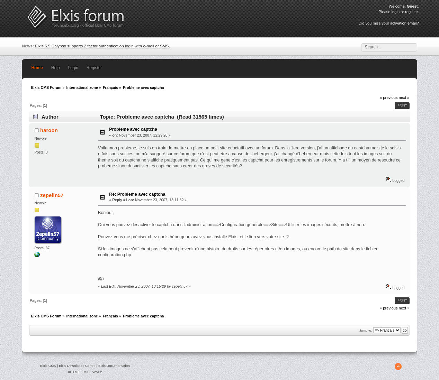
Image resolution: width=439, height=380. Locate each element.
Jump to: (365, 330)
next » (404, 97)
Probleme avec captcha (133, 129)
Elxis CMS (48, 366)
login (396, 12)
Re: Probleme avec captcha (137, 194)
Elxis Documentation (114, 366)
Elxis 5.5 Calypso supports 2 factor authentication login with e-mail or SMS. (102, 46)
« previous (389, 97)
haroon (49, 130)
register (411, 12)
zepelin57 (51, 195)
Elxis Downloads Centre (77, 366)
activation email (403, 23)
